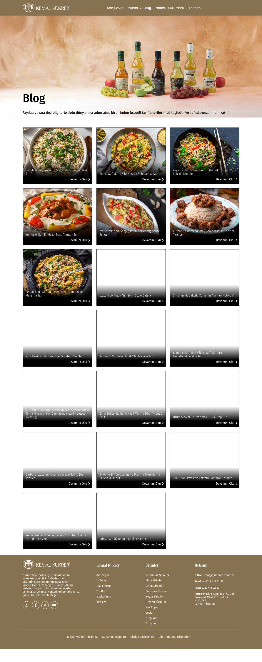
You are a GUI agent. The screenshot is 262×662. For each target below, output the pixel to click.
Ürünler (132, 8)
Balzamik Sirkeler (156, 590)
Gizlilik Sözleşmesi (141, 634)
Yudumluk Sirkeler (157, 575)
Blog (147, 8)
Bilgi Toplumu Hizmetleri (173, 634)
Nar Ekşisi (152, 606)
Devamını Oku (79, 179)
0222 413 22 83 (214, 581)
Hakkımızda (103, 585)
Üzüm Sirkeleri (155, 585)
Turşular (151, 621)
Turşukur (151, 616)
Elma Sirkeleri (154, 580)
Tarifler (159, 8)
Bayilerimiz (103, 595)
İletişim (195, 8)
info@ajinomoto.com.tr (218, 575)
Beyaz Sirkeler (154, 595)
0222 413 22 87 (210, 587)
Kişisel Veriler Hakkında (84, 634)
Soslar (149, 611)
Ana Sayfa (115, 8)
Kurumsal (176, 8)
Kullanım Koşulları (114, 634)
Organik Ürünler (156, 601)
